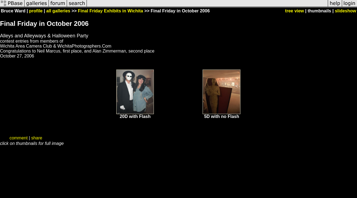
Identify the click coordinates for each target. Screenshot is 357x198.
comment (18, 138)
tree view (294, 11)
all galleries (58, 11)
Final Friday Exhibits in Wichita (110, 11)
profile (36, 11)
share (36, 138)
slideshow (345, 11)
